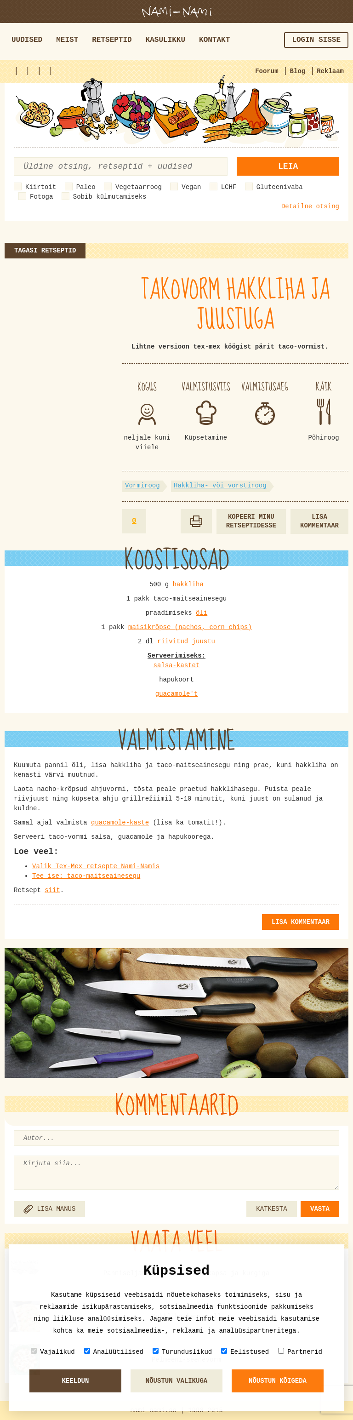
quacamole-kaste (120, 822)
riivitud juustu (186, 641)
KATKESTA (271, 1209)
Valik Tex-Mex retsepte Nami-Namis (95, 866)
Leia (288, 166)
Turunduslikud (182, 1352)
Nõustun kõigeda (278, 1381)
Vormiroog (142, 485)
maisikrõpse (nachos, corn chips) (190, 627)
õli (201, 613)
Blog (298, 71)
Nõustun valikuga (176, 1381)
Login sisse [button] (316, 40)
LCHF (229, 187)
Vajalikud (53, 1352)
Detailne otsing (310, 206)
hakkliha (188, 584)
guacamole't (176, 694)
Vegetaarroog (138, 187)
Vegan (191, 187)
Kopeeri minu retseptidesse (251, 521)
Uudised (26, 40)
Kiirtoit (40, 187)
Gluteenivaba (279, 187)
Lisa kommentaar (319, 521)
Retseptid (111, 40)
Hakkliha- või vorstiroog (220, 485)
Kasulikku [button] (165, 40)
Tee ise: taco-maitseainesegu (86, 876)
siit (52, 890)
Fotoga (41, 196)
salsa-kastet (177, 665)
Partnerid (300, 1352)
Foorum (266, 71)
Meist (67, 40)
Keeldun (75, 1381)
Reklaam (330, 71)
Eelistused (245, 1352)
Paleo (86, 187)
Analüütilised (113, 1352)
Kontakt (214, 40)
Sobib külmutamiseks (110, 196)
